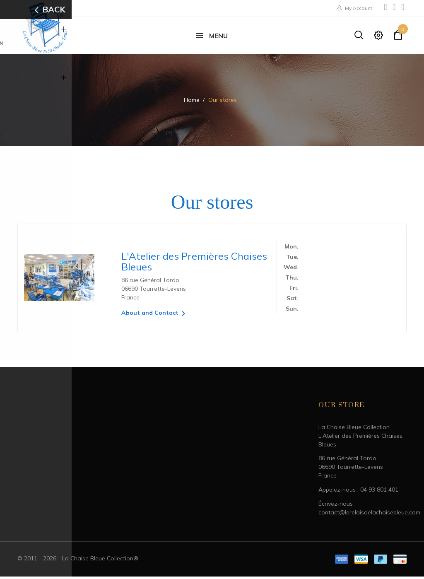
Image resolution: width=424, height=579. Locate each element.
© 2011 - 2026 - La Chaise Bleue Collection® (77, 561)
